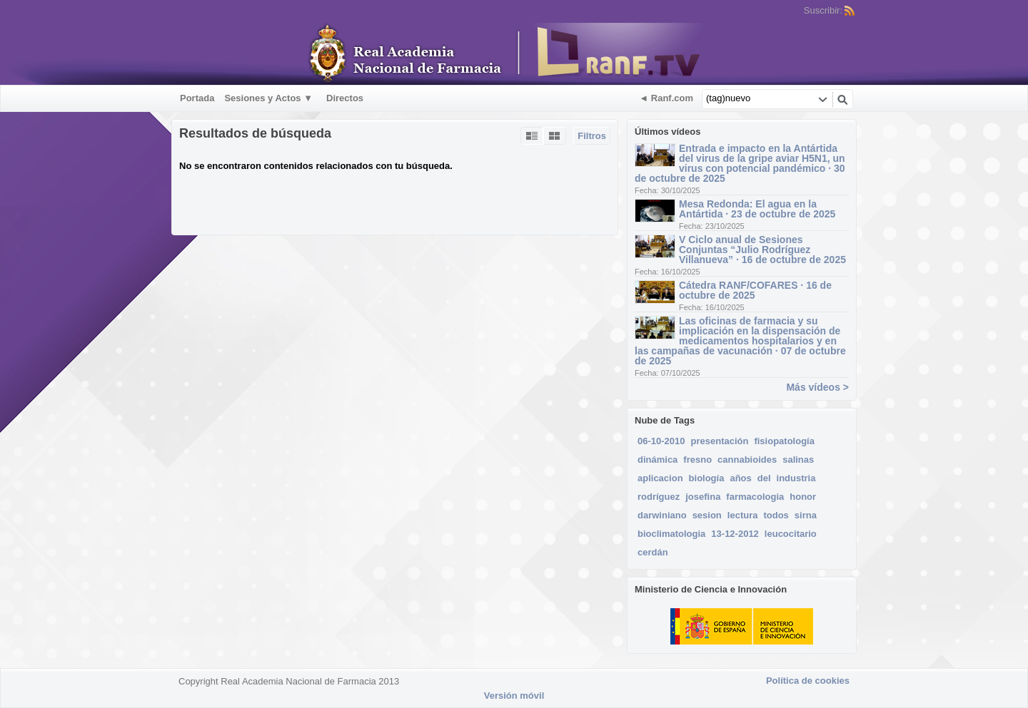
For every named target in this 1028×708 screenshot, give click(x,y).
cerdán (653, 552)
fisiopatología (784, 441)
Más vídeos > (817, 387)
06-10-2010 (661, 441)
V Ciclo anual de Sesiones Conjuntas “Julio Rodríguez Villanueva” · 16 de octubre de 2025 (762, 249)
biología (707, 478)
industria (796, 478)
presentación (720, 441)
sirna (806, 515)
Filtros (592, 135)
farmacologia (755, 496)
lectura (742, 515)
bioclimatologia (671, 533)
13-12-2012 (735, 533)
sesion (707, 515)
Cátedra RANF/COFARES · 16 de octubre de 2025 (755, 290)
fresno (697, 459)
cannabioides (747, 459)
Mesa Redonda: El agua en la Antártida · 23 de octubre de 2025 (757, 209)
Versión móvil (514, 695)
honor (803, 496)
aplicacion (660, 478)
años (740, 478)
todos (775, 515)
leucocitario (791, 533)
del (764, 478)
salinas (798, 459)
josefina (702, 496)
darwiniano (662, 515)
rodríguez (659, 496)
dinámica (657, 459)
